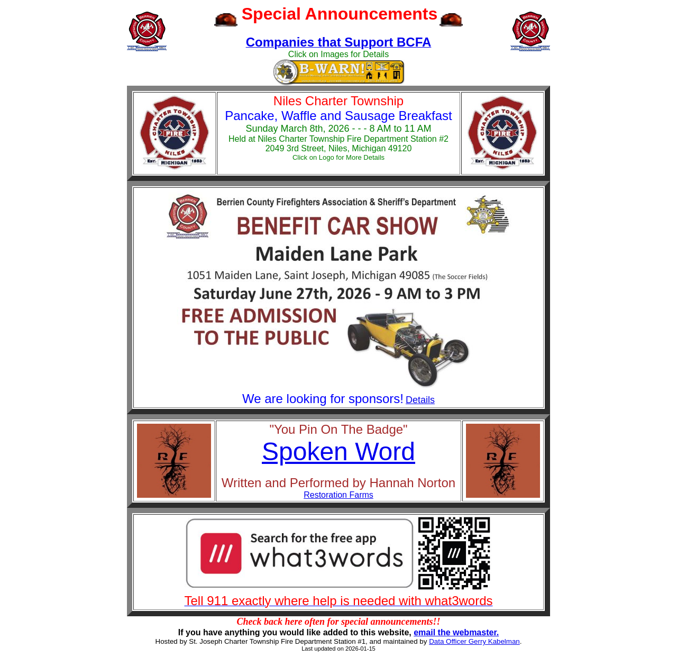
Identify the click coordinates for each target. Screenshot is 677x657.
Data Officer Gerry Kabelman (474, 641)
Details (420, 400)
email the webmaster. (456, 632)
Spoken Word (338, 451)
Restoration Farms (338, 494)
